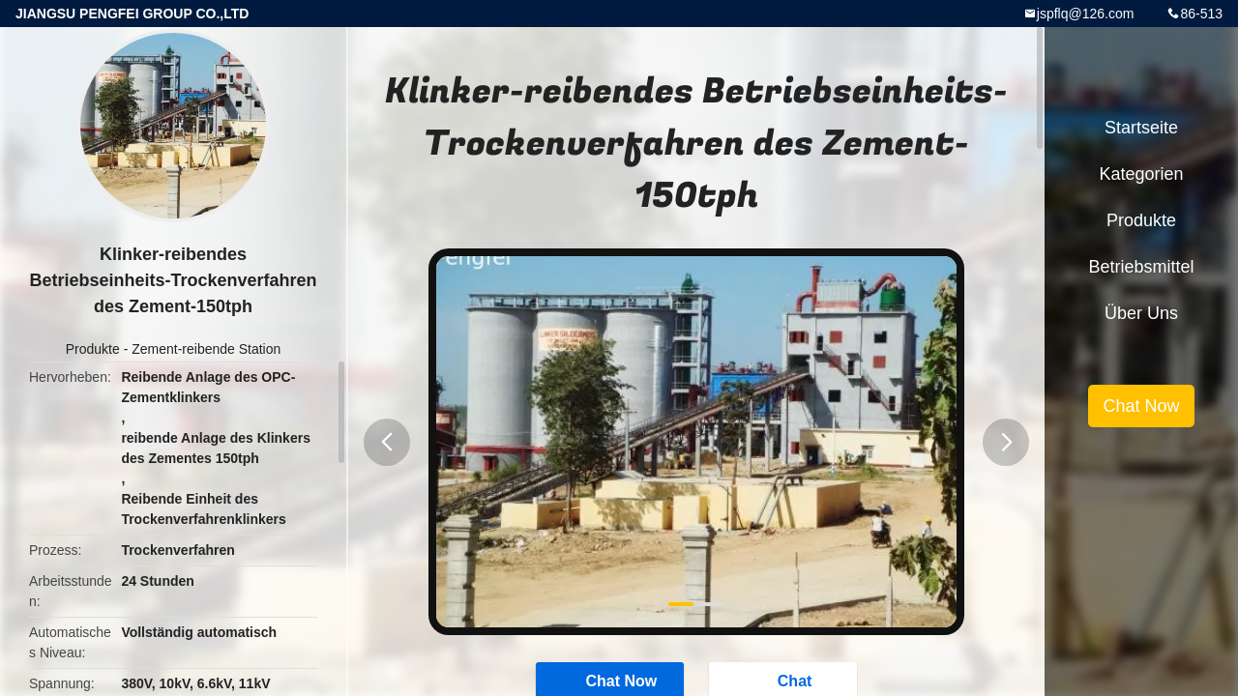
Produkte (93, 349)
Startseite (1141, 127)
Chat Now (1141, 406)
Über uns (1141, 313)
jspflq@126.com (1086, 13)
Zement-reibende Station (206, 349)
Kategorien (1141, 174)
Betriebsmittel (1141, 266)
